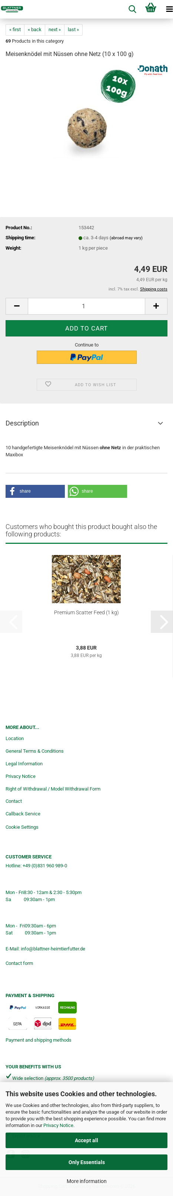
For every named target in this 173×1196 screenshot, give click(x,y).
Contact (14, 801)
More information (87, 1181)
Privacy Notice (58, 1125)
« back (34, 29)
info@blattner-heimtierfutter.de (53, 949)
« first (15, 29)
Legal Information (24, 763)
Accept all (86, 1140)
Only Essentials (87, 1162)
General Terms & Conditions (35, 751)
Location (15, 738)
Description (22, 423)
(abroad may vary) (126, 238)
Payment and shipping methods (38, 1040)
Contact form (19, 963)
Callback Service (23, 813)
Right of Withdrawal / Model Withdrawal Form (53, 789)
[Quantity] (86, 306)
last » (73, 29)
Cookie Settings (22, 827)
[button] (17, 306)
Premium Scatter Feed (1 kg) (86, 612)
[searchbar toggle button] (132, 9)
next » (55, 29)
